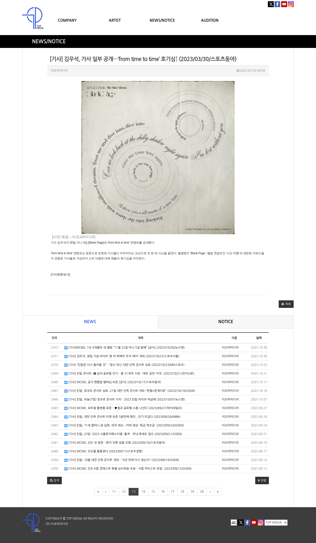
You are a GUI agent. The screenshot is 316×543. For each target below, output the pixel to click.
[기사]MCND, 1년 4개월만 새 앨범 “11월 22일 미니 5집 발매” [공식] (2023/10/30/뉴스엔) (124, 347)
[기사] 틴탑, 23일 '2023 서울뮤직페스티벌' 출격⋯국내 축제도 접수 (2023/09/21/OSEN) (123, 434)
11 (114, 491)
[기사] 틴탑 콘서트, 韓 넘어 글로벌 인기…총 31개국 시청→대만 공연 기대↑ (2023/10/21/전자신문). (129, 373)
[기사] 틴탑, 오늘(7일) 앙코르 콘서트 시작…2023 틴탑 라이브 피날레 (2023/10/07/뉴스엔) (124, 399)
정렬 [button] (262, 480)
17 (173, 491)
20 (202, 491)
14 (143, 491)
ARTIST (115, 20)
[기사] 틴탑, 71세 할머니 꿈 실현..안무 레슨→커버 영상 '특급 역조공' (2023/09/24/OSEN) (124, 425)
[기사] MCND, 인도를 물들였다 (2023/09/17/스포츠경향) (103, 451)
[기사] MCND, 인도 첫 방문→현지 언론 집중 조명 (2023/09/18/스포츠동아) (114, 442)
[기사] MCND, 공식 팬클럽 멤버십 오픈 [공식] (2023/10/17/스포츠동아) (112, 382)
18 (182, 491)
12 (124, 491)
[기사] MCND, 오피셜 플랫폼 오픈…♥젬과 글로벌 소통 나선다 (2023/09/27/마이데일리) (123, 408)
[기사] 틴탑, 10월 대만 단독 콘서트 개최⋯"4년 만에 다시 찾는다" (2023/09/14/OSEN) (121, 460)
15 (153, 491)
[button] (286, 304)
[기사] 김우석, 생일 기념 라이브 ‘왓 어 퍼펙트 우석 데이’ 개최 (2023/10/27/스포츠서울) (121, 356)
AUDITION (209, 20)
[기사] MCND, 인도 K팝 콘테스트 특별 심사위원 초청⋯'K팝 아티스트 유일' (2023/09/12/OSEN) (128, 468)
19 (192, 491)
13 (134, 491)
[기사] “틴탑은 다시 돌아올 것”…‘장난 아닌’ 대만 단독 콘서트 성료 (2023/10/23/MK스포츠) (124, 365)
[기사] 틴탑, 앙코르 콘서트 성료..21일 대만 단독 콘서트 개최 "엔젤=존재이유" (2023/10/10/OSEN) (129, 391)
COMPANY (67, 20)
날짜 (259, 337)
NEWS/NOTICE (162, 20)
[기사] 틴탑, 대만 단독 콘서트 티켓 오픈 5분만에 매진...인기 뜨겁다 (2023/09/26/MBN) (122, 416)
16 (163, 491)
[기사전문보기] (60, 274)
